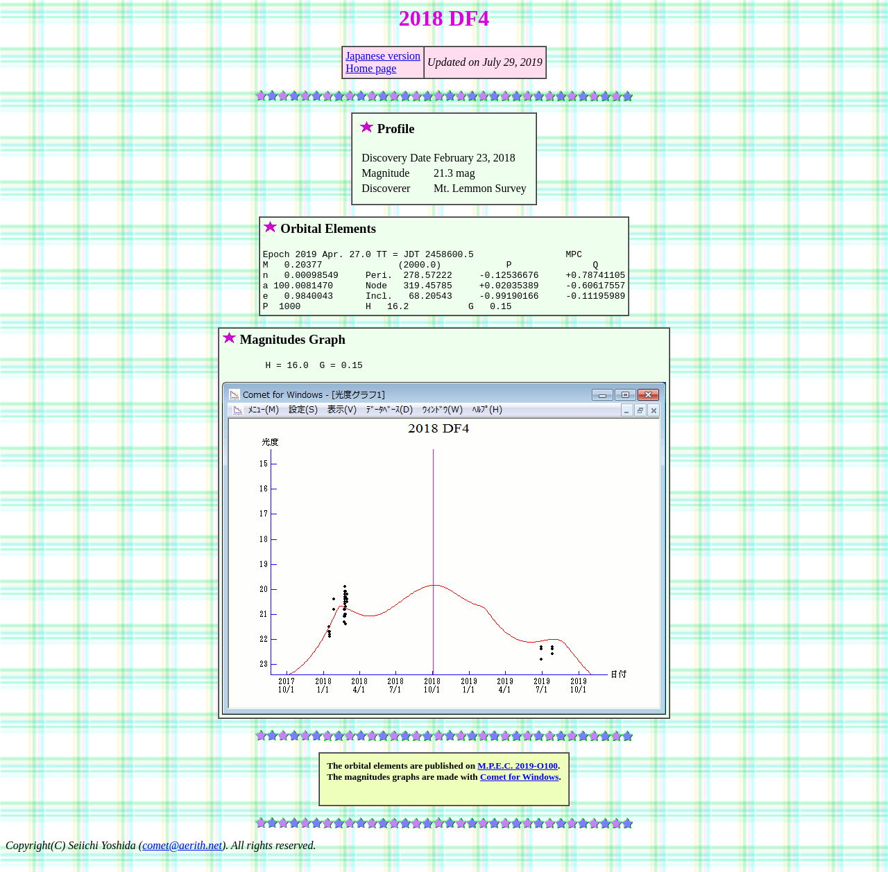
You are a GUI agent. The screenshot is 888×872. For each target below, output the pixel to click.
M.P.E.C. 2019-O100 (517, 780)
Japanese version (382, 56)
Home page (370, 68)
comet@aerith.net (182, 860)
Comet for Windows (519, 791)
